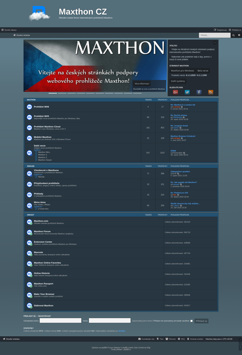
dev (174, 195)
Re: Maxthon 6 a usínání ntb (183, 105)
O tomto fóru (42, 209)
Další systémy (178, 81)
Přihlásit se (30, 316)
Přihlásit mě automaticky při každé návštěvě (173, 321)
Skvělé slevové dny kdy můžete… (185, 204)
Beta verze (203, 70)
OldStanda (177, 117)
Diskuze (30, 166)
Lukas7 (176, 206)
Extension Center (43, 242)
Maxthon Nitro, (43, 152)
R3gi (148, 348)
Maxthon (31, 100)
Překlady (38, 193)
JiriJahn (121, 331)
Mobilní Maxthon (42, 137)
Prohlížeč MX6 (41, 106)
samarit (176, 184)
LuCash (176, 107)
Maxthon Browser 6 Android (183, 136)
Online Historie (42, 273)
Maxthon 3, (41, 155)
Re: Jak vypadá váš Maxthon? (184, 182)
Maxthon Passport (43, 283)
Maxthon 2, (41, 157)
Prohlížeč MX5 (41, 116)
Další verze (40, 145)
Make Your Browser (44, 294)
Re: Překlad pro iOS (179, 193)
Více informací (142, 83)
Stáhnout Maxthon (43, 305)
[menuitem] (235, 30)
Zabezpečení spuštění (180, 172)
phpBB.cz (127, 349)
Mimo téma (40, 202)
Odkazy (30, 215)
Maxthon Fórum (42, 231)
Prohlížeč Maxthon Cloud (47, 126)
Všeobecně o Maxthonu (46, 170)
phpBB (103, 348)
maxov (176, 128)
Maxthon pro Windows (182, 70)
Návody (40, 177)
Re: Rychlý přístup (179, 115)
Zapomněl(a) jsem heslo (142, 321)
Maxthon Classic (44, 160)
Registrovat (44, 316)
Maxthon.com (41, 221)
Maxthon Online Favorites (47, 262)
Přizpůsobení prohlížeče (46, 183)
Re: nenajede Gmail (179, 126)
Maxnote (38, 252)
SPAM (173, 151)
